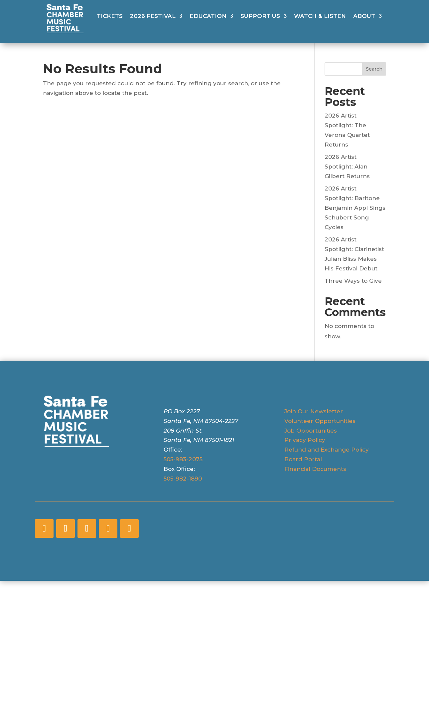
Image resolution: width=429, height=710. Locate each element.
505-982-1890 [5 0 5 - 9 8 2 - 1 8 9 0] (183, 478)
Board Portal (303, 459)
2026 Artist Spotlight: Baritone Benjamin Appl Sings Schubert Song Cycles (355, 207)
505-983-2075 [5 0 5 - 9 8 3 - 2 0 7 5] (183, 459)
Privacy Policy (304, 440)
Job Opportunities (310, 430)
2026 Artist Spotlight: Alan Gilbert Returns (347, 166)
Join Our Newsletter (313, 411)
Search (374, 69)
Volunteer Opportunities (320, 421)
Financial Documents (315, 469)
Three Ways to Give (353, 280)
